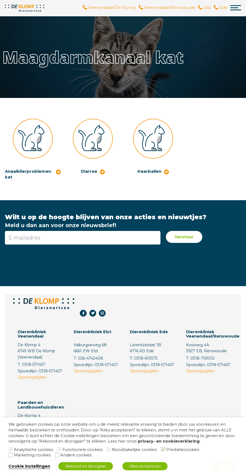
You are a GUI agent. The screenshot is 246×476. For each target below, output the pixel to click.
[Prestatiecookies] (163, 449)
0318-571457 (33, 364)
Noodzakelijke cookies (134, 449)
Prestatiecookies (182, 449)
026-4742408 (90, 358)
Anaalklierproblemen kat (28, 174)
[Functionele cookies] (59, 449)
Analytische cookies (33, 449)
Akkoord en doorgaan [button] (85, 466)
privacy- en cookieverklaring (169, 441)
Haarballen (149, 171)
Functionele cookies (82, 449)
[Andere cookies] (57, 455)
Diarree (89, 171)
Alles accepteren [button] (145, 466)
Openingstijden (32, 377)
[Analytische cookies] (10, 449)
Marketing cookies (32, 455)
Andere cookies (76, 455)
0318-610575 (145, 358)
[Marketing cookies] (10, 455)
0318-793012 (202, 358)
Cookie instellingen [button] (29, 466)
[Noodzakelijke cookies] (108, 449)
